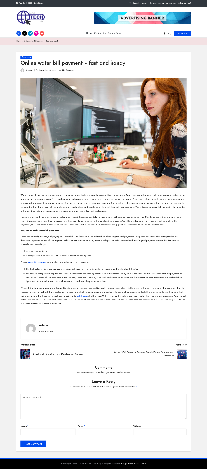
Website (137, 426)
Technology (26, 57)
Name (24, 426)
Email (81, 426)
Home (18, 41)
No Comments (66, 70)
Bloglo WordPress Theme (133, 464)
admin (43, 325)
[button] (182, 33)
